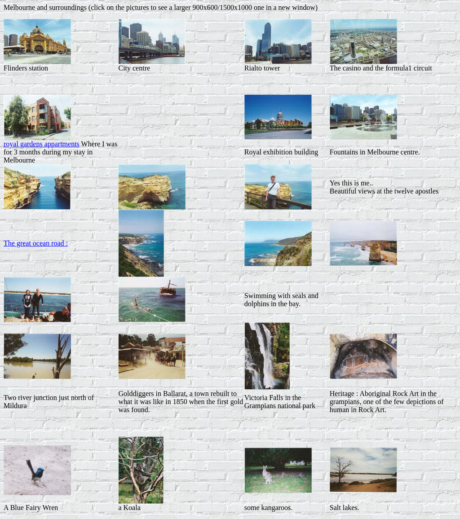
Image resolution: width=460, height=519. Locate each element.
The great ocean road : (36, 243)
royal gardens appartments (42, 144)
